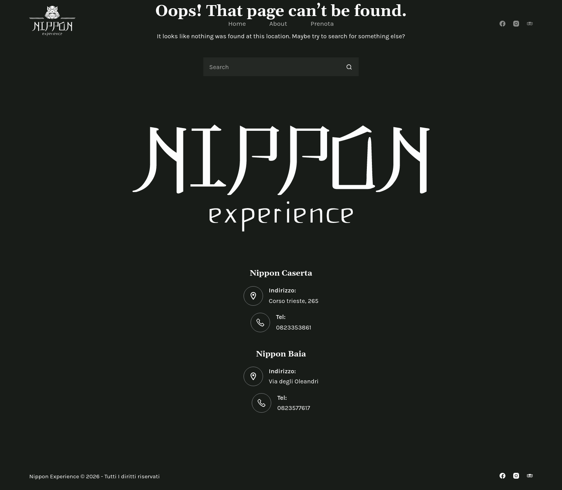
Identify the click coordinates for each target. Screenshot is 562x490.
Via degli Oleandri (294, 381)
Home (237, 23)
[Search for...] (271, 67)
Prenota (322, 23)
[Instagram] (516, 24)
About (278, 23)
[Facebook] (502, 24)
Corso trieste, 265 (293, 301)
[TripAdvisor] (530, 24)
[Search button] (349, 67)
